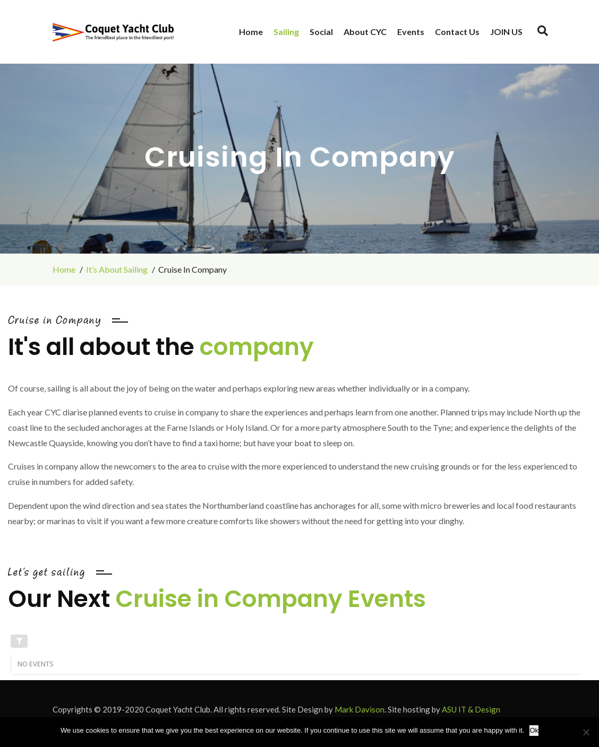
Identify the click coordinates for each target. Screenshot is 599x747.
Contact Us (457, 32)
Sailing (286, 32)
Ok (533, 730)
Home (251, 32)
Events (410, 32)
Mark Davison (359, 709)
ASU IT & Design (471, 709)
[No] (585, 732)
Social (321, 32)
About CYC (365, 32)
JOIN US (506, 32)
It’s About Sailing (117, 269)
